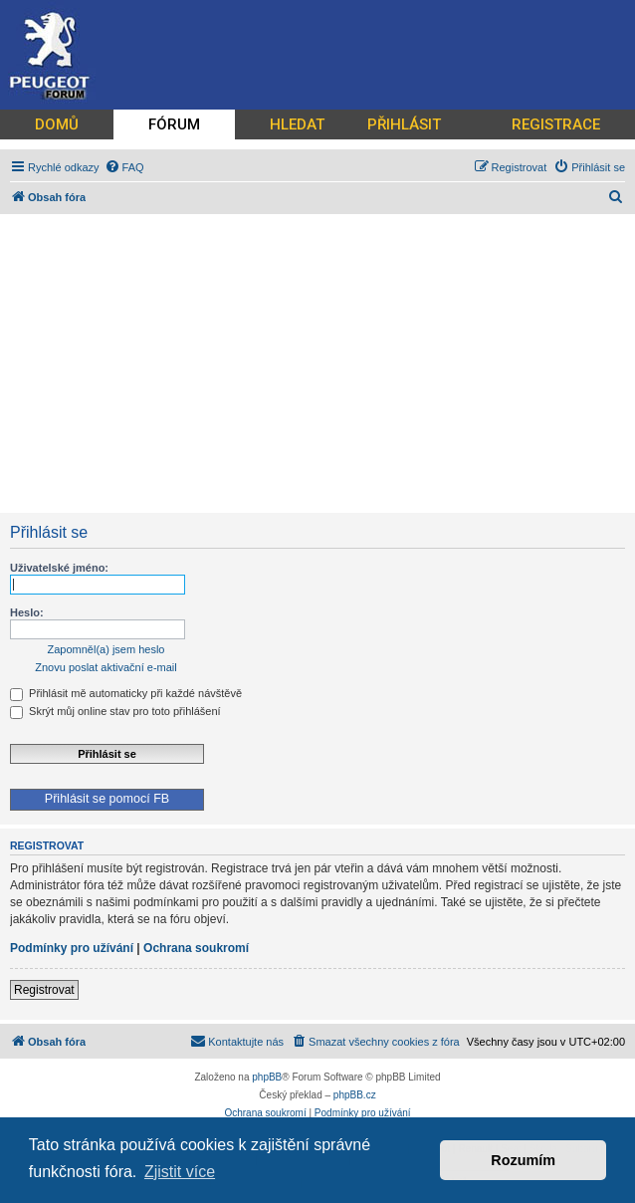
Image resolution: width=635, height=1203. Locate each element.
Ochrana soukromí (196, 948)
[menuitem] (124, 167)
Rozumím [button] (523, 1160)
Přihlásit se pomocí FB (107, 799)
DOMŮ (57, 124)
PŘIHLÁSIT (404, 124)
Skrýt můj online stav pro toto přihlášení (115, 711)
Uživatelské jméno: (59, 568)
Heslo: (27, 612)
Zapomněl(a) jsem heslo (106, 649)
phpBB (267, 1077)
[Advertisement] (317, 363)
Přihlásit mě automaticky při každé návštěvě (126, 693)
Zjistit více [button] (179, 1171)
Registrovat (44, 990)
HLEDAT (297, 124)
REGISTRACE (556, 124)
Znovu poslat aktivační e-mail (105, 667)
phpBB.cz (354, 1094)
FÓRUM (174, 124)
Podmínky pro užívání (71, 948)
